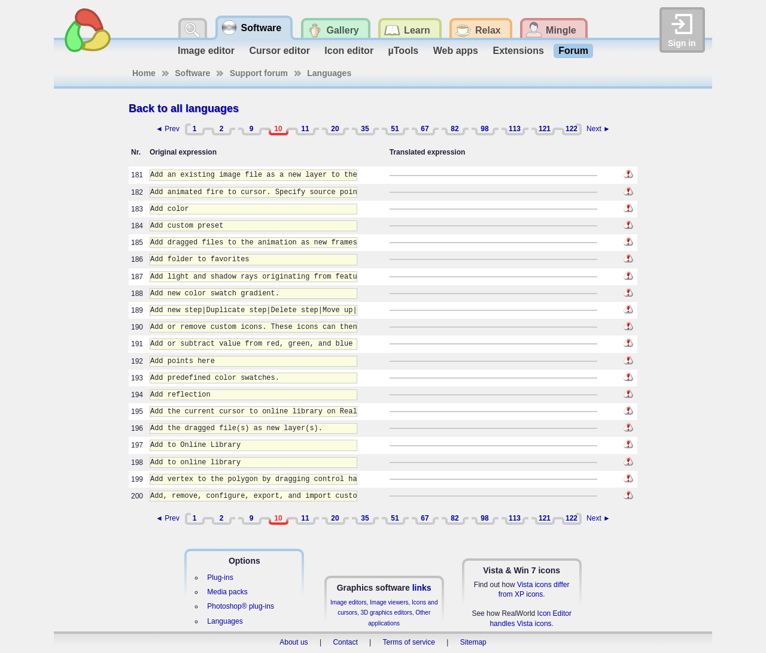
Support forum (259, 73)
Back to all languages (184, 108)
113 (515, 129)
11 (305, 129)
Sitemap (473, 642)
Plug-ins (220, 577)
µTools (403, 51)
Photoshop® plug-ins (240, 606)
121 (545, 129)
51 (395, 129)
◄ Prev (168, 129)
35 (365, 129)
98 (484, 129)
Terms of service (409, 642)
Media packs (227, 592)
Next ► (598, 129)
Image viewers (389, 602)
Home (144, 73)
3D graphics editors (386, 612)
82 (454, 129)
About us (293, 642)
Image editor (206, 51)
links (421, 587)
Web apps (455, 51)
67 (424, 129)
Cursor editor (280, 51)
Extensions (518, 51)
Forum (573, 51)
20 (335, 129)
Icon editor (348, 51)
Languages (329, 73)
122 (571, 129)
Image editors (348, 602)
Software (192, 73)
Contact (345, 642)
